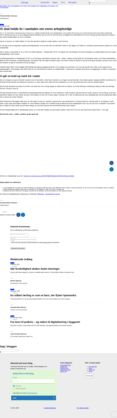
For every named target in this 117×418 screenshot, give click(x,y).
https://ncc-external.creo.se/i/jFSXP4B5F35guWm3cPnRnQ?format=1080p (49, 176)
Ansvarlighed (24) (65, 365)
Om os (63, 2)
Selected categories (20, 388)
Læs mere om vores (25, 393)
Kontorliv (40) (64, 368)
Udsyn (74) (63, 371)
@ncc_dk (92, 369)
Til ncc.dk (89, 376)
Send (14, 398)
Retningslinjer (72, 2)
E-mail (15, 377)
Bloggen (55, 2)
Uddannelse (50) (65, 370)
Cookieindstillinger (50, 408)
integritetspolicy (32, 393)
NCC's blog (24, 2)
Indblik (2, 24)
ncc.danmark (93, 366)
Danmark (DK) (45, 2)
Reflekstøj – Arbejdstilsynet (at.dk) (48, 194)
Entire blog (18, 386)
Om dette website (83, 408)
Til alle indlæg (4, 7)
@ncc (90, 368)
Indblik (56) (63, 367)
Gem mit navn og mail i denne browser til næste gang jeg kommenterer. (35, 242)
